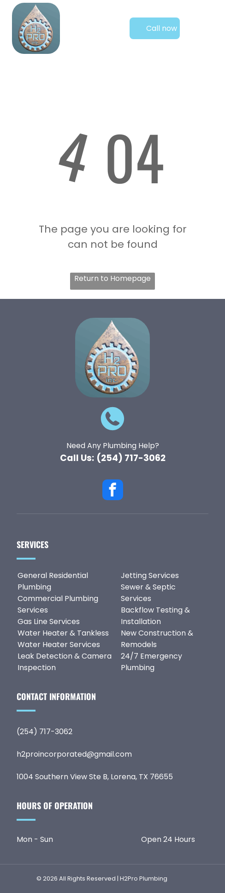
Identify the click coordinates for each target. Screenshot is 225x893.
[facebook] (112, 490)
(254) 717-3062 (131, 458)
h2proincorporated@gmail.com (74, 754)
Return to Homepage (112, 278)
